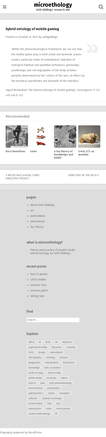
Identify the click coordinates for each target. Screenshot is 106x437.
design (41, 352)
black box (57, 347)
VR (56, 413)
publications (37, 216)
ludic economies (52, 367)
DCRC (31, 352)
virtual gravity (63, 408)
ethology (50, 357)
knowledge (34, 367)
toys (58, 403)
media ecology (35, 372)
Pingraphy (6, 432)
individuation (51, 362)
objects (32, 383)
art (32, 210)
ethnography (35, 357)
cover (33, 151)
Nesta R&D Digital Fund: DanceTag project (23, 177)
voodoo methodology (39, 413)
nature (64, 378)
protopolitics (53, 388)
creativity (71, 347)
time (49, 403)
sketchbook (37, 221)
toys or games (39, 274)
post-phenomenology (60, 383)
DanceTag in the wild (83, 175)
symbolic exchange (52, 398)
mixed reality (54, 372)
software (32, 398)
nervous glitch (39, 290)
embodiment (56, 352)
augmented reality (37, 347)
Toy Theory (36, 227)
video (49, 408)
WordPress (35, 432)
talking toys (37, 296)
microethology (53, 4)
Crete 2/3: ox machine (86, 153)
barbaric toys (38, 285)
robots (51, 393)
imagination (34, 362)
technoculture (35, 403)
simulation (64, 393)
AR (56, 342)
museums (51, 378)
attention (67, 342)
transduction (34, 408)
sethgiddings (50, 37)
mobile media (35, 378)
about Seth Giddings (42, 205)
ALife (48, 342)
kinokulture (69, 362)
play (43, 383)
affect (31, 342)
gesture (64, 357)
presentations (35, 388)
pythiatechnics (36, 393)
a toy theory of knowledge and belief (63, 154)
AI (40, 342)
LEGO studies (38, 279)
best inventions (15, 151)
